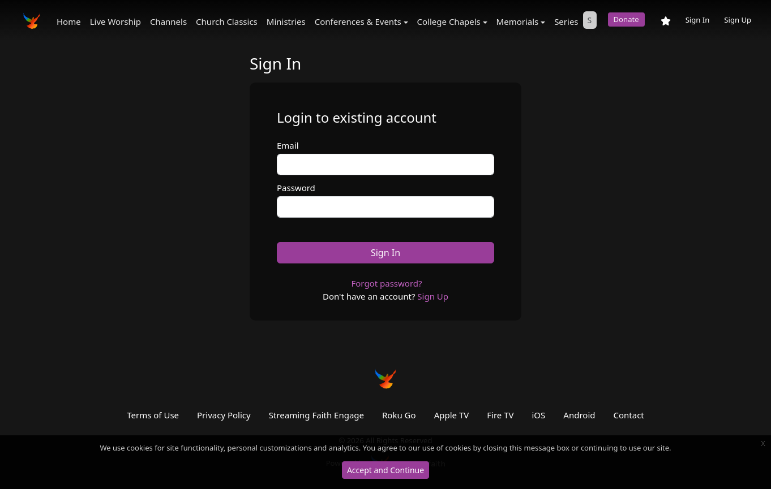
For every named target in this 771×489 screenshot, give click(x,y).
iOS (539, 415)
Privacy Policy (224, 415)
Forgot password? (386, 283)
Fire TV (500, 415)
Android (579, 415)
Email (288, 145)
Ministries (286, 21)
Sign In (698, 20)
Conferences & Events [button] (358, 21)
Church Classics (227, 21)
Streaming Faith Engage (316, 415)
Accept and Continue (385, 470)
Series (566, 21)
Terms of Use (153, 415)
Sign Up (737, 20)
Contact (628, 415)
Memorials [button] (517, 21)
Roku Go (399, 415)
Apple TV (451, 415)
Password (296, 187)
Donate (626, 19)
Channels (168, 21)
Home (69, 21)
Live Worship (115, 21)
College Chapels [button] (449, 21)
